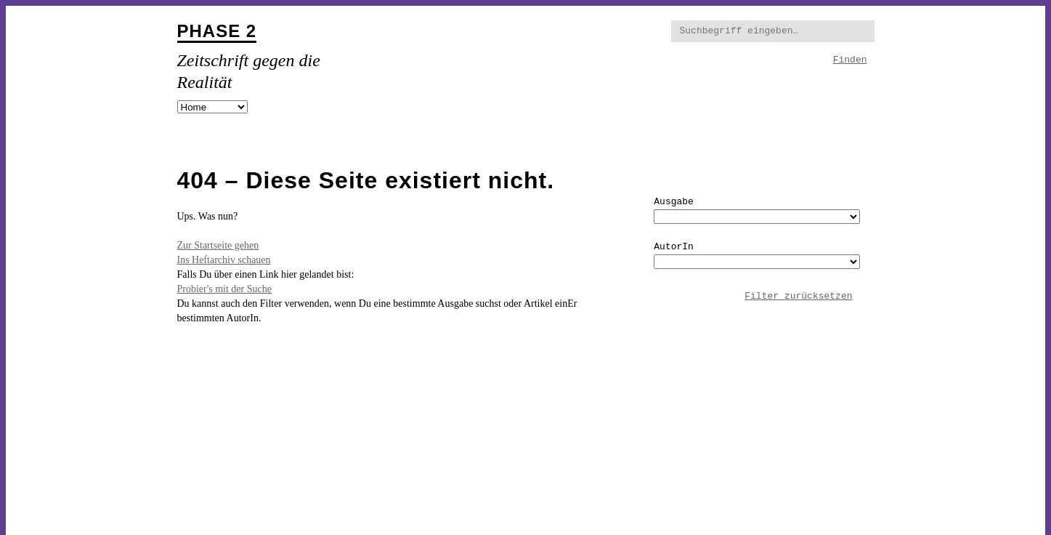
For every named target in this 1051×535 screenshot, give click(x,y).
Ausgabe (674, 201)
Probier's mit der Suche (224, 288)
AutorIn (674, 246)
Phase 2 (217, 31)
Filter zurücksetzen (798, 296)
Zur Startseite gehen (218, 245)
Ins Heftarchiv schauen (224, 259)
